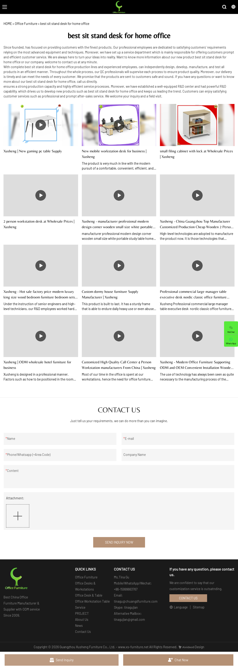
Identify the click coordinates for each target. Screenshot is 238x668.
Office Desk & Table (88, 595)
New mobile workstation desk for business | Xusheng (114, 154)
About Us (81, 619)
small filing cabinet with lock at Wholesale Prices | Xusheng (196, 154)
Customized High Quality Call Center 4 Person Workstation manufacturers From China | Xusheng (119, 365)
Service (80, 607)
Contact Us (83, 632)
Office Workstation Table (92, 601)
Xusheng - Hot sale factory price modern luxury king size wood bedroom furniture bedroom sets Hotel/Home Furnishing (39, 294)
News (79, 626)
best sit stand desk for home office (64, 24)
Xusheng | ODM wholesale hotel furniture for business (37, 365)
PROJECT (82, 613)
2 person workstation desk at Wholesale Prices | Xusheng (38, 224)
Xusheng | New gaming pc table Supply (32, 151)
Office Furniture (26, 24)
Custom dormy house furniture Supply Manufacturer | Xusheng (110, 294)
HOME (7, 24)
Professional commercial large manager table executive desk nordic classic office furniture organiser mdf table (193, 294)
